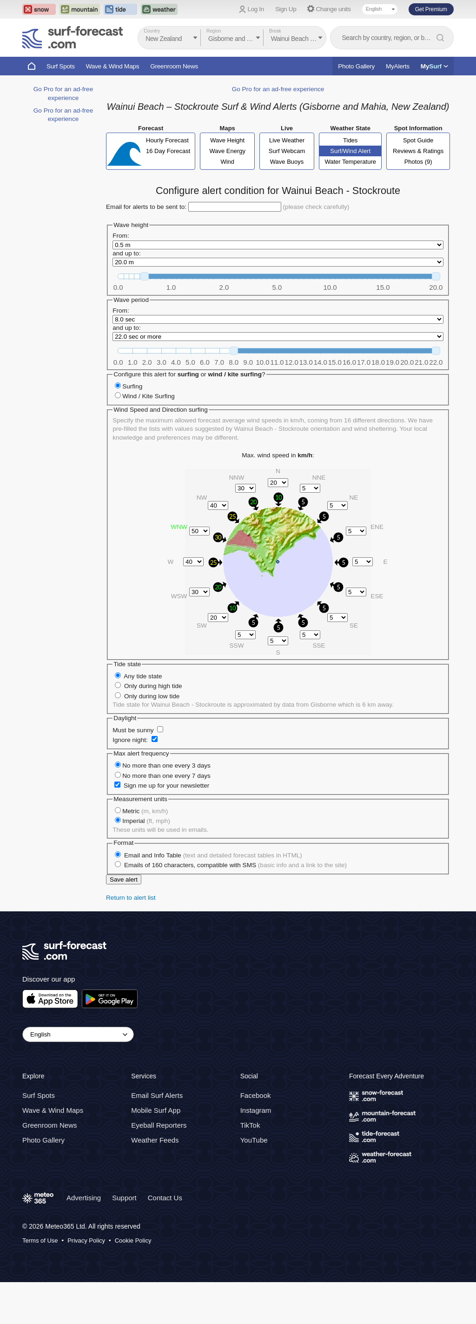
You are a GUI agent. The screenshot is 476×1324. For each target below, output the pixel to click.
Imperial (146, 862)
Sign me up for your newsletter (166, 827)
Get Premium (431, 9)
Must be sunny (132, 772)
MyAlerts (398, 66)
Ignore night (129, 781)
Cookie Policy (133, 1282)
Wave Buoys (287, 203)
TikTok (250, 1167)
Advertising (83, 1240)
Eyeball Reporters (158, 1167)
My (434, 66)
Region (213, 30)
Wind (227, 203)
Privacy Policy (86, 1282)
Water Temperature (350, 203)
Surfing (132, 428)
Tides (350, 182)
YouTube (254, 1182)
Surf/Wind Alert (350, 192)
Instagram (255, 1152)
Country (152, 30)
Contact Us (165, 1240)
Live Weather (286, 182)
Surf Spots (60, 66)
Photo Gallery (356, 66)
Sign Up (286, 9)
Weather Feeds (154, 1182)
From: (120, 277)
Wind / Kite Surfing (148, 438)
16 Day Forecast (168, 192)
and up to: (126, 295)
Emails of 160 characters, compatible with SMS (235, 906)
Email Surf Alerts (157, 1137)
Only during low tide (151, 738)
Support (124, 1240)
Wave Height (227, 182)
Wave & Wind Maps (112, 66)
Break (275, 30)
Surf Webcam (287, 192)
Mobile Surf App (155, 1152)
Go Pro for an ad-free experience (278, 130)
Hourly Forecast (167, 182)
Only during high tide (153, 727)
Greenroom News (174, 66)
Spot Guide (418, 182)
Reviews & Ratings (418, 192)
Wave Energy (227, 192)
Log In (256, 9)
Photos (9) (418, 203)
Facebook (255, 1137)
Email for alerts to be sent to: (146, 248)
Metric (145, 852)
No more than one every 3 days (166, 807)
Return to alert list (131, 939)
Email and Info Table (213, 897)
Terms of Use (40, 1282)
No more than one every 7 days (166, 817)
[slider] (144, 318)
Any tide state (143, 718)
